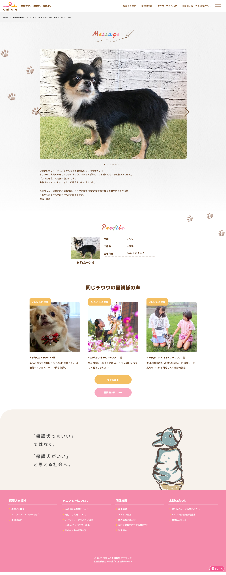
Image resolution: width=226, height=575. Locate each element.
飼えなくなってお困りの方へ (196, 6)
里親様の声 (146, 6)
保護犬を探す (129, 6)
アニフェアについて (167, 6)
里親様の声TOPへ (113, 392)
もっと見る (113, 379)
